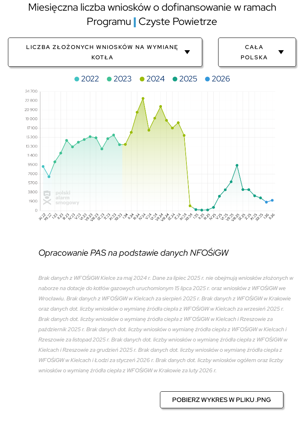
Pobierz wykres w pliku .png (221, 400)
